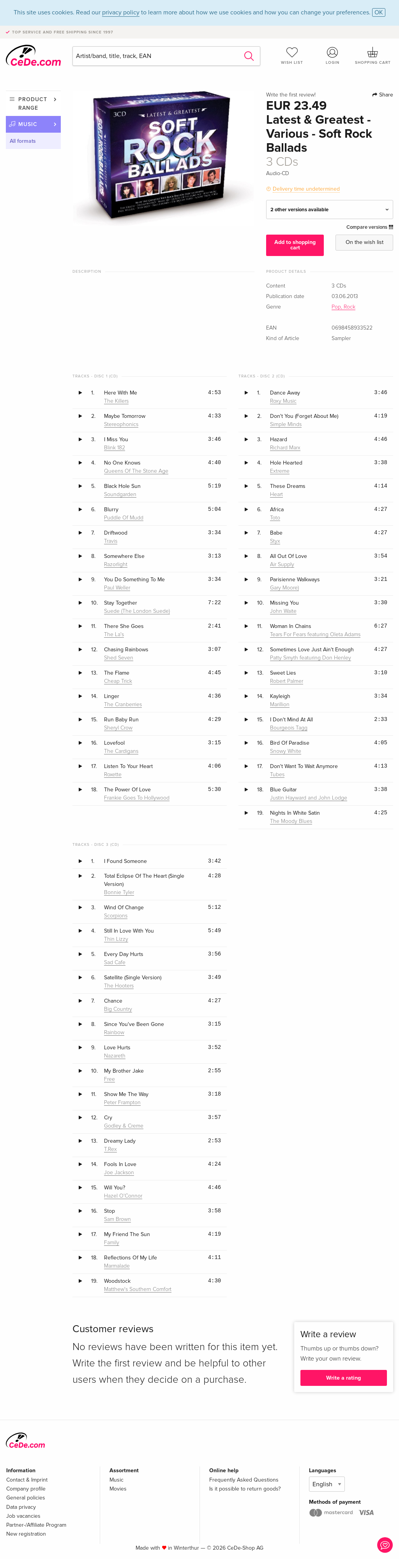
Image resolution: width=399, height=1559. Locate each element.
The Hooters (119, 986)
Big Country (118, 1009)
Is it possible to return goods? (245, 1488)
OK (378, 12)
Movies (118, 1488)
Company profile (26, 1488)
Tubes (277, 774)
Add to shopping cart (295, 245)
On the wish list (364, 242)
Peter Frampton (122, 1102)
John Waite (283, 611)
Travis (110, 541)
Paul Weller (117, 588)
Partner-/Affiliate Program (36, 1525)
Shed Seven (118, 658)
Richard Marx (285, 448)
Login (332, 55)
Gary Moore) (284, 588)
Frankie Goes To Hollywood (136, 798)
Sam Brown (117, 1219)
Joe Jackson (119, 1172)
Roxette (113, 774)
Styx (275, 541)
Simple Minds (286, 424)
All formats (23, 141)
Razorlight (115, 564)
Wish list (292, 55)
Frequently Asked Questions (244, 1480)
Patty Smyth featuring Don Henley (310, 658)
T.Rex (110, 1149)
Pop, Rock (343, 307)
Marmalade (117, 1266)
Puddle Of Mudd (123, 518)
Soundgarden (120, 494)
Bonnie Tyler (119, 892)
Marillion (280, 704)
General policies (25, 1497)
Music (27, 124)
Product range (32, 103)
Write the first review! (291, 95)
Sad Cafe (114, 962)
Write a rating (343, 1378)
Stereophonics (121, 424)
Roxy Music (283, 401)
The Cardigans (121, 751)
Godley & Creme (123, 1126)
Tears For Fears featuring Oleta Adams (315, 634)
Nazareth (114, 1056)
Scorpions (115, 916)
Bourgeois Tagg (288, 728)
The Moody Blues (291, 821)
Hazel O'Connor (123, 1196)
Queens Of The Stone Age (136, 471)
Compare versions (369, 227)
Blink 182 (114, 448)
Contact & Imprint (27, 1480)
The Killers (116, 401)
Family (111, 1242)
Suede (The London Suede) (137, 611)
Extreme (280, 471)
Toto (275, 518)
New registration (26, 1534)
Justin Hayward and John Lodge (308, 798)
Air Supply (282, 564)
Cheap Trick (118, 681)
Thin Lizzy (116, 939)
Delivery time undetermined (306, 189)
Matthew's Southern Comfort (137, 1289)
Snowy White (285, 751)
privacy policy (120, 12)
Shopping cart (373, 55)
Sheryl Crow (118, 728)
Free (109, 1079)
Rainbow (114, 1032)
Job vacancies (23, 1516)
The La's (114, 634)
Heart (276, 494)
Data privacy (21, 1507)
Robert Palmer (286, 681)
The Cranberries (123, 704)
